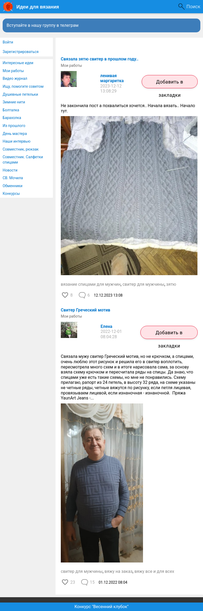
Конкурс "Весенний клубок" (102, 606)
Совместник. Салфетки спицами (23, 159)
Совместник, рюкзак (21, 149)
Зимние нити (14, 102)
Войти (8, 42)
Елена (106, 326)
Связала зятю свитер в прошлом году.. (100, 58)
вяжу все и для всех (154, 571)
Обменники (12, 186)
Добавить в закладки (169, 83)
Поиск (193, 6)
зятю (171, 284)
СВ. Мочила (13, 178)
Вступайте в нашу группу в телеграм (43, 25)
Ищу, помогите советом (23, 86)
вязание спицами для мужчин (91, 284)
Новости (10, 170)
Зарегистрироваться (21, 52)
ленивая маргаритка (112, 78)
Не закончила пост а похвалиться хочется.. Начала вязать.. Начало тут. (128, 108)
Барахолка (12, 118)
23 (72, 582)
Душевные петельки (20, 94)
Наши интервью (16, 141)
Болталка (11, 110)
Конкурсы (11, 193)
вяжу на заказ (118, 571)
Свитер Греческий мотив (85, 310)
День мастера (15, 133)
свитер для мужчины (143, 284)
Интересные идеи (18, 63)
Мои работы (13, 71)
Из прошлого (14, 126)
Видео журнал (15, 78)
